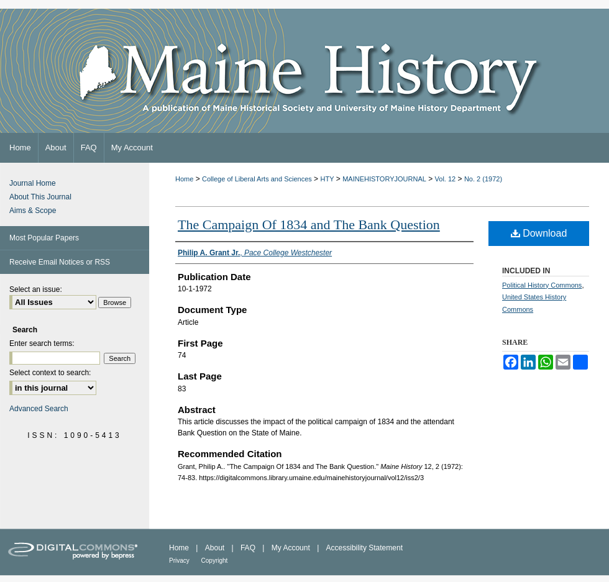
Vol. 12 (445, 179)
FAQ (248, 547)
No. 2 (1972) (483, 179)
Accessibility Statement (364, 547)
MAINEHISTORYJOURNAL (384, 179)
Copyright (214, 560)
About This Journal (40, 197)
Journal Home (32, 183)
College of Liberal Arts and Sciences (257, 179)
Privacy (180, 560)
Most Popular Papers (44, 238)
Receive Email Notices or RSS (59, 262)
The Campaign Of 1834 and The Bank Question (309, 224)
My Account (292, 547)
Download (539, 233)
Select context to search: (50, 372)
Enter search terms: (42, 343)
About (216, 547)
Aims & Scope (32, 210)
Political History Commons (542, 285)
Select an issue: (35, 289)
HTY (327, 179)
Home (184, 179)
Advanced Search (38, 408)
